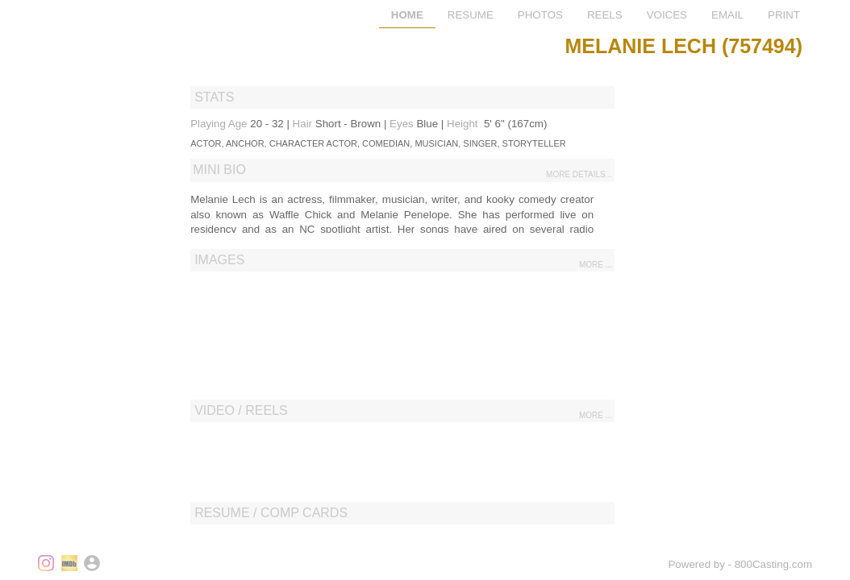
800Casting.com (773, 564)
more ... (595, 264)
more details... (579, 174)
